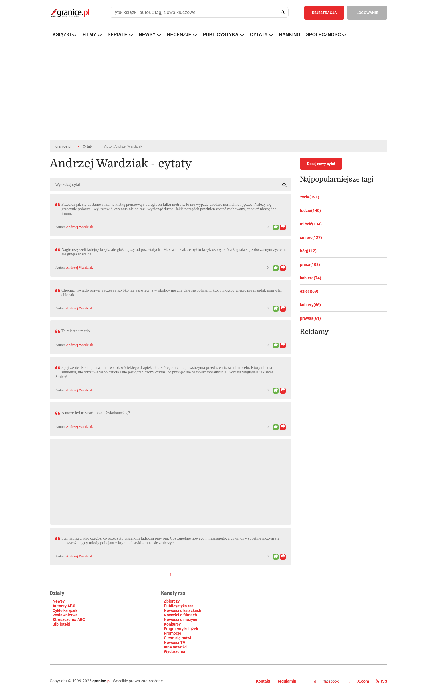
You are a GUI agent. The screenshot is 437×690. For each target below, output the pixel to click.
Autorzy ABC (64, 605)
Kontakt (263, 681)
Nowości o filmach (180, 615)
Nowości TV (174, 642)
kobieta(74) (310, 278)
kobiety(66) (310, 304)
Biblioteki (61, 624)
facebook (326, 681)
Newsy (59, 601)
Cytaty (88, 146)
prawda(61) (310, 318)
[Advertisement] (170, 479)
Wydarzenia (174, 651)
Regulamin (286, 681)
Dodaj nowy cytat (321, 164)
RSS (381, 681)
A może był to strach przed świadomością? (95, 413)
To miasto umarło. (76, 331)
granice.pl (63, 146)
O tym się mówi (177, 638)
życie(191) (309, 197)
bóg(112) (308, 251)
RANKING (289, 34)
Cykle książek (65, 610)
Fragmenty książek (181, 628)
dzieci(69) (309, 291)
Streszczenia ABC (69, 619)
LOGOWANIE (367, 13)
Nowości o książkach (182, 610)
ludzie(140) (310, 210)
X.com (359, 681)
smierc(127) (311, 237)
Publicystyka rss (178, 605)
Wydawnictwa (65, 615)
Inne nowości (176, 647)
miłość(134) (311, 224)
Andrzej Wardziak (79, 227)
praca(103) (310, 264)
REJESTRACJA (324, 13)
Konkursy (172, 624)
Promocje (172, 633)
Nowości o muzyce (180, 619)
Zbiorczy (172, 601)
